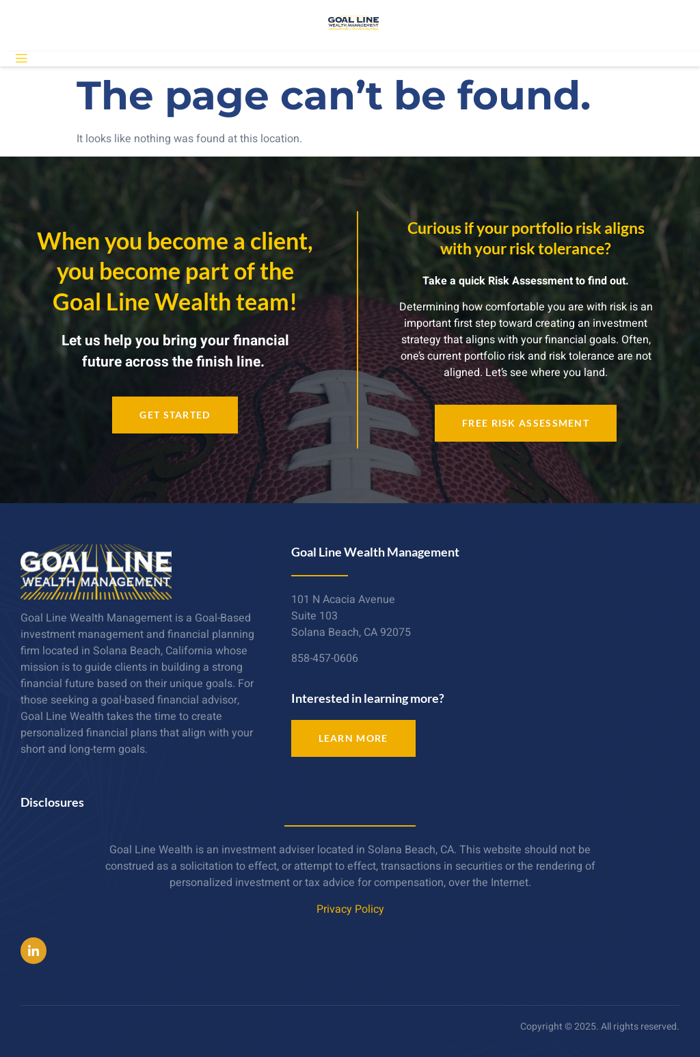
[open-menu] (21, 58)
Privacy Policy (350, 909)
